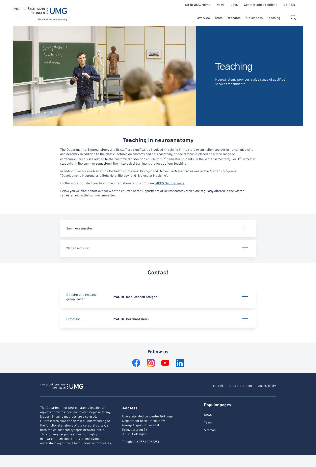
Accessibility (267, 386)
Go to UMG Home (197, 5)
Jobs (234, 5)
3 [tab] (45, 112)
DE (285, 5)
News (220, 5)
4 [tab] (51, 112)
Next (108, 112)
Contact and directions (260, 5)
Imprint (218, 386)
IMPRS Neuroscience (169, 184)
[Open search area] (293, 17)
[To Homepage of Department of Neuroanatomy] (61, 386)
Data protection (240, 386)
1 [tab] (32, 112)
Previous (99, 112)
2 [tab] (39, 112)
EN (293, 5)
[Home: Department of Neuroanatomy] (40, 14)
